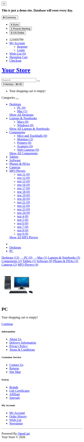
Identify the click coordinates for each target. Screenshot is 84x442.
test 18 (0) (23, 191)
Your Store (16, 70)
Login (21, 50)
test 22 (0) (23, 205)
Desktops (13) (10, 257)
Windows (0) (25, 125)
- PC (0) (26, 257)
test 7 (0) (22, 226)
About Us (15, 339)
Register (22, 46)
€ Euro (15, 24)
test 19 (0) (23, 195)
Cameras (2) (9, 264)
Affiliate (14, 394)
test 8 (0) (22, 230)
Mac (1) (22, 111)
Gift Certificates (19, 390)
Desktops (15, 104)
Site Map (15, 371)
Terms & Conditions (22, 349)
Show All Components (23, 153)
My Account (17, 413)
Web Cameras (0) (28, 149)
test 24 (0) (23, 212)
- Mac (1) (40, 257)
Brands (13, 387)
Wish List (15, 420)
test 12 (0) (23, 177)
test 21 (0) (23, 202)
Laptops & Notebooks (23, 118)
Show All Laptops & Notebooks (29, 128)
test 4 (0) (22, 216)
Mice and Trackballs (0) (32, 135)
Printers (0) (24, 142)
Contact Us (16, 364)
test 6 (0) (22, 223)
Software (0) (44, 261)
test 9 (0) (22, 233)
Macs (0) (22, 121)
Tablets (13, 156)
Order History (18, 416)
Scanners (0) (25, 146)
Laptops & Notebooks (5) (64, 257)
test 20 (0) (23, 198)
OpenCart (24, 433)
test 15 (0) (23, 181)
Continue (7, 324)
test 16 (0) (23, 184)
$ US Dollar (17, 32)
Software (15, 160)
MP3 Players (17, 170)
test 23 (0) (23, 209)
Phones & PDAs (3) (65, 261)
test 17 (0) (23, 188)
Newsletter (16, 423)
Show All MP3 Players (23, 237)
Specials (14, 397)
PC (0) (21, 107)
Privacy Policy (18, 346)
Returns (14, 368)
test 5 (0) (22, 219)
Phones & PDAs (19, 163)
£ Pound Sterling (20, 28)
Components (17, 132)
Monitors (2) (25, 139)
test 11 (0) (23, 174)
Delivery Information (22, 342)
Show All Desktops (21, 114)
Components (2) (12, 261)
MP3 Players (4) (28, 264)
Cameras (14, 167)
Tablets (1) (29, 261)
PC (11, 251)
